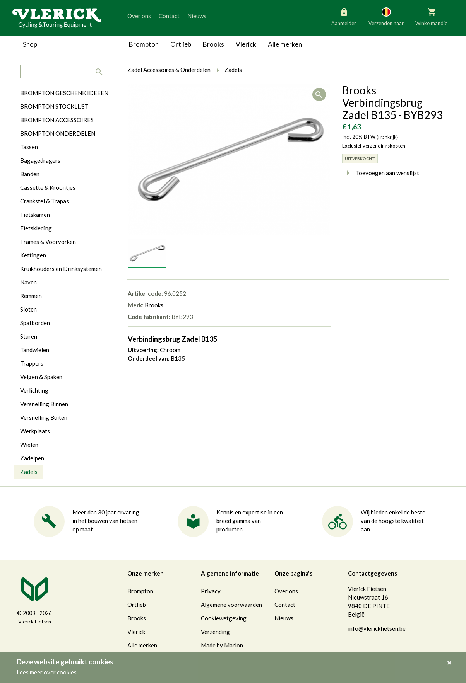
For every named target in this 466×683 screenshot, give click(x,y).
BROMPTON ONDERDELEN (57, 133)
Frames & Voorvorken (48, 241)
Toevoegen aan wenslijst (380, 173)
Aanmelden (344, 16)
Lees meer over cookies (47, 672)
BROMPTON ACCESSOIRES (57, 119)
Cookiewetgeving (224, 618)
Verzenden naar (386, 16)
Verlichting (34, 390)
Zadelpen (32, 458)
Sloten (28, 309)
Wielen (29, 444)
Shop (30, 44)
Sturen (28, 336)
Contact (169, 15)
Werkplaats (35, 431)
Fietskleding (36, 228)
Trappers (31, 363)
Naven (28, 282)
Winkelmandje (431, 16)
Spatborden (35, 322)
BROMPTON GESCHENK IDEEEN (64, 92)
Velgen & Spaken (41, 376)
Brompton (144, 44)
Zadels (29, 471)
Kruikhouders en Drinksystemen (61, 268)
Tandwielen (34, 349)
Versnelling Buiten (43, 417)
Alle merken (285, 44)
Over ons (139, 15)
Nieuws (196, 15)
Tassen (29, 146)
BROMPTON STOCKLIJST (54, 106)
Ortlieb (180, 44)
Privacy (211, 591)
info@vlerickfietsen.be (377, 628)
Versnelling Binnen (44, 403)
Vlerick (246, 44)
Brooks (213, 44)
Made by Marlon (222, 645)
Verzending (215, 631)
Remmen (31, 295)
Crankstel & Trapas (44, 201)
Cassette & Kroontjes (47, 187)
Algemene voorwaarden (231, 604)
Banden (29, 173)
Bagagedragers (40, 160)
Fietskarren (35, 214)
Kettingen (33, 255)
